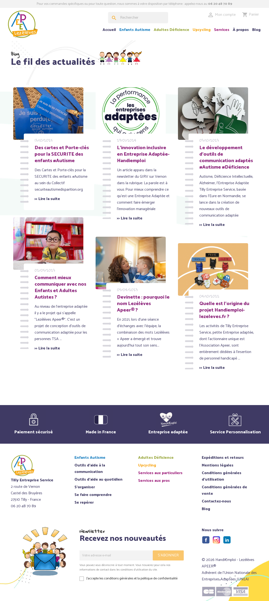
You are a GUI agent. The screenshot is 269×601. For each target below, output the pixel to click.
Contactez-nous (216, 501)
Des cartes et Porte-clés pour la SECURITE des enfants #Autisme (64, 147)
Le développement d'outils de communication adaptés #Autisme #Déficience (228, 150)
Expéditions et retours (223, 457)
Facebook (205, 539)
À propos (241, 30)
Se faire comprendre (93, 495)
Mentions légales (217, 465)
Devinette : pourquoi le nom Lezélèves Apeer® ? (146, 293)
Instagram (216, 539)
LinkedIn (227, 539)
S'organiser (84, 487)
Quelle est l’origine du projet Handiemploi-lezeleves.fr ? (228, 303)
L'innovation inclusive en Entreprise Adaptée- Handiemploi (147, 147)
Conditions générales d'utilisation (221, 476)
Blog (256, 30)
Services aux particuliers (160, 473)
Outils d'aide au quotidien (98, 479)
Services (221, 30)
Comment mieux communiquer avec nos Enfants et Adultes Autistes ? (63, 277)
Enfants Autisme (134, 30)
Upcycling (202, 30)
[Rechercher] (138, 17)
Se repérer (84, 502)
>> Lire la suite (54, 201)
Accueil (109, 30)
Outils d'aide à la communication (89, 468)
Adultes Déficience (171, 30)
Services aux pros (154, 480)
